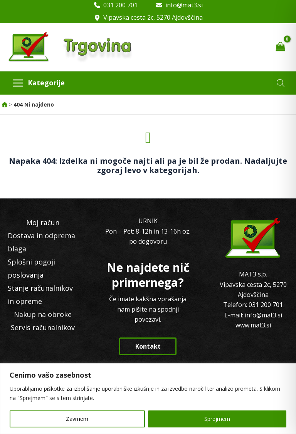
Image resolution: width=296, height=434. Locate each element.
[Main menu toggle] (38, 83)
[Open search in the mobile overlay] (280, 82)
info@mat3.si (184, 5)
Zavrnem (77, 418)
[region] (148, 398)
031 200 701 (120, 5)
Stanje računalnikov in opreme (40, 294)
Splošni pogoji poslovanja (31, 268)
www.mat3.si (253, 325)
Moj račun (42, 222)
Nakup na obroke (43, 314)
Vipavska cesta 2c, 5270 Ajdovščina (153, 17)
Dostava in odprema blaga (41, 242)
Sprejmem (217, 418)
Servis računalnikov (43, 327)
